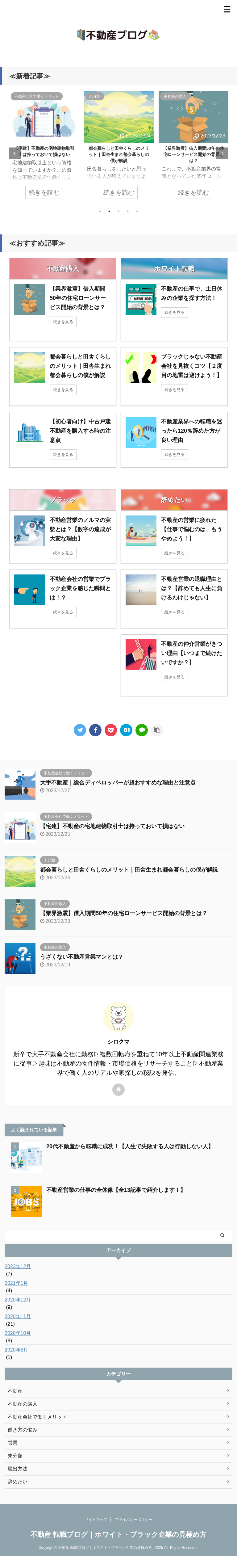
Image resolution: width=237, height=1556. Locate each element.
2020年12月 (18, 1299)
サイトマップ (96, 1519)
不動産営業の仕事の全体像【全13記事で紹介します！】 (116, 1190)
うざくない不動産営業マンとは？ (81, 957)
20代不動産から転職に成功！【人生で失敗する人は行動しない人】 (130, 1146)
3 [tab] (118, 211)
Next (222, 153)
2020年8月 (16, 1349)
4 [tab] (128, 211)
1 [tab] (100, 211)
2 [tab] (109, 211)
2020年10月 (18, 1333)
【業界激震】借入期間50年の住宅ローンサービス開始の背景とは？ (193, 154)
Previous (15, 153)
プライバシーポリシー (133, 1519)
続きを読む (44, 192)
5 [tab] (137, 211)
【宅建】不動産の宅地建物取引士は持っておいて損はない (112, 826)
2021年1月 (16, 1283)
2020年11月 (18, 1316)
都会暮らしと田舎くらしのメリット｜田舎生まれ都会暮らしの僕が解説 (119, 154)
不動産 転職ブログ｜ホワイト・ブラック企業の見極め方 (118, 1534)
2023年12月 (18, 1266)
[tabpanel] (44, 148)
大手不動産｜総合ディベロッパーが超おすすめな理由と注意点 (118, 783)
